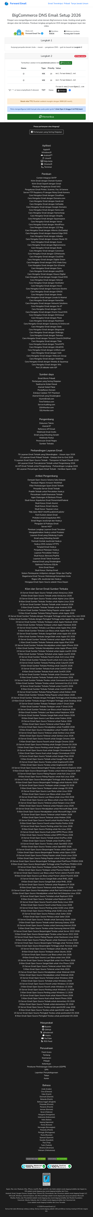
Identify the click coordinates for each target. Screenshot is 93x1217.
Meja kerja (46, 161)
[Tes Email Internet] (59, 1166)
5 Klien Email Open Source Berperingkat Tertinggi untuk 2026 (46, 946)
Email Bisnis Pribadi (46, 378)
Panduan (46, 174)
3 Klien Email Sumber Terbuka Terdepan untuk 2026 (46, 706)
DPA (47, 1069)
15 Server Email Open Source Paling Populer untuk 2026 (46, 773)
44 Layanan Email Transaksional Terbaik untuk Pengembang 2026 (46, 463)
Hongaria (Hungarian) (46, 1114)
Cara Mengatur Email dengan (46, 195)
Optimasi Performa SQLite (46, 564)
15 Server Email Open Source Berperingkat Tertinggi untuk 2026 (46, 779)
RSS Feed (46, 1041)
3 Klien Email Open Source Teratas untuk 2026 (46, 765)
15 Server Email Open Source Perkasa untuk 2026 (46, 913)
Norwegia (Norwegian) (46, 1127)
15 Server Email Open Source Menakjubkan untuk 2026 (46, 727)
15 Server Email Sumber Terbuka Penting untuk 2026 (46, 663)
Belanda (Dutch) (46, 1099)
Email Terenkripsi (55, 3)
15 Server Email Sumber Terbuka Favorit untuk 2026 (46, 657)
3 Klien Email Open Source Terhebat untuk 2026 (46, 981)
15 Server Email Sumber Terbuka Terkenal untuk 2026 (46, 639)
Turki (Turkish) (46, 1145)
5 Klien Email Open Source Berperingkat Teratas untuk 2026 (46, 770)
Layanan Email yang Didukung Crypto (46, 535)
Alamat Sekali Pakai (46, 387)
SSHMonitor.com (46, 407)
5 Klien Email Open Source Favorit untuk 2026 (46, 741)
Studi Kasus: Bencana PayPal (46, 555)
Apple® (46, 149)
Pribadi (67, 3)
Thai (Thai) (46, 1142)
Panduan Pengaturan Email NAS (46, 186)
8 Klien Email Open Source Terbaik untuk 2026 (46, 595)
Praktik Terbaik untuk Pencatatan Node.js (46, 491)
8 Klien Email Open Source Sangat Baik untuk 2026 (47, 881)
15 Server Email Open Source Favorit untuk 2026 (46, 738)
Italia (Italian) (46, 1120)
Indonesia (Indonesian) (46, 1117)
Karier (46, 1078)
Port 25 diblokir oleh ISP (46, 367)
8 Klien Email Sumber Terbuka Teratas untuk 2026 (46, 601)
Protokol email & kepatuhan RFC (46, 517)
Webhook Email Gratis (46, 432)
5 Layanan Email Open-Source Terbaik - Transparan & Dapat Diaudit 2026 (46, 460)
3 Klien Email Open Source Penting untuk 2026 (46, 747)
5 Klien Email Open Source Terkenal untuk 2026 (46, 969)
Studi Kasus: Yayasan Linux (46, 509)
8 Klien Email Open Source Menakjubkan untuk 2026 (47, 730)
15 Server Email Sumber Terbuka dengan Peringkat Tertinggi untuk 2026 (46, 616)
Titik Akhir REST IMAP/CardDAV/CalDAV (46, 512)
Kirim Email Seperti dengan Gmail (46, 183)
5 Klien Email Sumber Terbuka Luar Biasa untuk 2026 (46, 630)
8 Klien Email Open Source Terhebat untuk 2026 (46, 899)
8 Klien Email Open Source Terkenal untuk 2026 (46, 724)
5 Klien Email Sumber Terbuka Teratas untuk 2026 (46, 683)
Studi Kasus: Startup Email (46, 570)
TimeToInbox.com (46, 401)
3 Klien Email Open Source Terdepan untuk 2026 (46, 788)
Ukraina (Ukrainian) (46, 1148)
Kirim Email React (46, 567)
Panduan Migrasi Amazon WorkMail (46, 482)
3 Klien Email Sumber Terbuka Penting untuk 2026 (46, 665)
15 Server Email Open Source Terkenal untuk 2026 (46, 721)
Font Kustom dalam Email (46, 515)
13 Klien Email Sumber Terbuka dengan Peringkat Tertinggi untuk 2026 (46, 700)
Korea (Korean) (46, 1125)
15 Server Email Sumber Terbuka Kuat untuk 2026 (46, 668)
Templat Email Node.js (46, 547)
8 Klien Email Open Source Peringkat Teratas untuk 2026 (46, 1016)
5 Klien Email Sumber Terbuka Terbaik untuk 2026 (46, 677)
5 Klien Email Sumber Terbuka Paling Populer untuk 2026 (46, 613)
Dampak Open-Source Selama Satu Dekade (46, 480)
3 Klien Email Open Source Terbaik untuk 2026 (46, 759)
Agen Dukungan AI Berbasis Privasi (46, 497)
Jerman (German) (46, 1109)
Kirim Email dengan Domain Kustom (46, 180)
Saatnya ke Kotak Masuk (46, 384)
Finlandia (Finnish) (46, 1104)
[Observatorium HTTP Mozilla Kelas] (57, 1159)
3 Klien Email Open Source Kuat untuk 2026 (46, 753)
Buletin (46, 1026)
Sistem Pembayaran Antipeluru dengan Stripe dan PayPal (46, 573)
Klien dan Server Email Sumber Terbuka (46, 589)
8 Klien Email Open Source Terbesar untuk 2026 (46, 735)
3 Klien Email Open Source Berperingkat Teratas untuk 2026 (46, 934)
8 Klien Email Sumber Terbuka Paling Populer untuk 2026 (46, 695)
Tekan (46, 1075)
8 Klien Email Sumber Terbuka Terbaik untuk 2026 (46, 689)
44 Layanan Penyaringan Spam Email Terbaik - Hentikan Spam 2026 (46, 469)
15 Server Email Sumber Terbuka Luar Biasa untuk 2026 (46, 627)
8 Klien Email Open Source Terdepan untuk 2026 (46, 870)
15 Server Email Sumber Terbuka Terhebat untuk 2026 (46, 651)
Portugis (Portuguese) (46, 1132)
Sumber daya (46, 374)
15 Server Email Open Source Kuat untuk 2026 (46, 750)
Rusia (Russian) (46, 1135)
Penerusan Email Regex (46, 440)
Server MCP (46, 526)
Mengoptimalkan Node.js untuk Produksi (46, 532)
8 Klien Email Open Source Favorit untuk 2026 (46, 905)
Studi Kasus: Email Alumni (46, 503)
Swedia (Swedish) (46, 1140)
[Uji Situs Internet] (33, 1166)
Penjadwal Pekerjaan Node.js (46, 550)
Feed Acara (46, 1052)
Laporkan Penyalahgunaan (46, 1072)
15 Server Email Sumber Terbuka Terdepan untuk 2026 (46, 622)
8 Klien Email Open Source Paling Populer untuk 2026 (46, 776)
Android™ (46, 155)
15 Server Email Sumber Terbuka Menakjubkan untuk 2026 (46, 645)
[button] (69, 90)
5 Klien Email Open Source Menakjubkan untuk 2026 (46, 811)
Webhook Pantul (46, 437)
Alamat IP (46, 426)
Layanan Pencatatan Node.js (46, 552)
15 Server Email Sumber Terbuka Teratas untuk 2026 (46, 680)
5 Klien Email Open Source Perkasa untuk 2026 (46, 916)
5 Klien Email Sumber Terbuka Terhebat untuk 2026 (46, 654)
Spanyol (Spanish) (46, 1137)
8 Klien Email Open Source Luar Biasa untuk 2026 (46, 718)
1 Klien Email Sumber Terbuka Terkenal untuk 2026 (46, 642)
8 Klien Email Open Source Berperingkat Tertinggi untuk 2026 (46, 782)
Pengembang (46, 419)
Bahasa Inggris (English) (46, 1102)
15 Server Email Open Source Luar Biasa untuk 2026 (46, 791)
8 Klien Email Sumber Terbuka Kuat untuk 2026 (46, 671)
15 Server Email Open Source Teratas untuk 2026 (46, 598)
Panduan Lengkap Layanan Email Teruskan (46, 529)
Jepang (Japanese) (46, 1122)
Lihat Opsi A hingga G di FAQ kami (69, 109)
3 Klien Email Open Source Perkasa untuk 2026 (46, 835)
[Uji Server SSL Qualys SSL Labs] (36, 1159)
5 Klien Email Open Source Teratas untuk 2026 (46, 928)
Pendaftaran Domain (46, 390)
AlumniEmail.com (46, 398)
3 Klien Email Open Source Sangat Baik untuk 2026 (46, 963)
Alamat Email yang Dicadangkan (46, 396)
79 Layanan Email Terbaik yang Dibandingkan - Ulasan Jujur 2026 (46, 454)
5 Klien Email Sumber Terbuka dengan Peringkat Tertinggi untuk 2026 (46, 619)
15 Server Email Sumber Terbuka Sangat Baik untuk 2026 (46, 633)
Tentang (46, 1055)
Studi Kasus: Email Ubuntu (46, 506)
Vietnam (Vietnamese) (46, 1150)
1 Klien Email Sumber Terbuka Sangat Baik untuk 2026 (46, 636)
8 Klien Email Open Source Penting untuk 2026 (46, 829)
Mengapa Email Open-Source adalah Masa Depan (46, 582)
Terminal (46, 167)
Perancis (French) (46, 1107)
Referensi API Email (46, 429)
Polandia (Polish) (46, 1130)
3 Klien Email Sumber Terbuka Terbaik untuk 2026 (46, 607)
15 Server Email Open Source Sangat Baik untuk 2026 (46, 878)
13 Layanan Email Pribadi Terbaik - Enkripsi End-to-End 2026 (46, 457)
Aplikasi (46, 145)
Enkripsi (62, 90)
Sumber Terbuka (46, 443)
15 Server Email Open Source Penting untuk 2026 (46, 744)
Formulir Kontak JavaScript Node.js (46, 541)
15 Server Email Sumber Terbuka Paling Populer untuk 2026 (46, 610)
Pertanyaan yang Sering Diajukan (46, 132)
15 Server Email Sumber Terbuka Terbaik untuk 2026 (46, 604)
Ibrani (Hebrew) (46, 1112)
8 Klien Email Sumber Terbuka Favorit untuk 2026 (46, 660)
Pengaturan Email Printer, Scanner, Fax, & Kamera (46, 189)
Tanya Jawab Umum (79, 3)
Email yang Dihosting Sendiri (46, 435)
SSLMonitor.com (46, 410)
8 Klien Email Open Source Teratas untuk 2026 (46, 846)
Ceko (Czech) (46, 1094)
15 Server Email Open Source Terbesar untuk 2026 (46, 733)
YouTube (46, 1038)
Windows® (47, 152)
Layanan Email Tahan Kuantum (46, 558)
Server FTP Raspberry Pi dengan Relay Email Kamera (46, 192)
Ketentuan (46, 1063)
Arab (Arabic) (46, 1089)
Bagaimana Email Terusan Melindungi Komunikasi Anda (46, 576)
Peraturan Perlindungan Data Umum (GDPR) (46, 1066)
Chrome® (46, 164)
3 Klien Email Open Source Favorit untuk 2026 (46, 986)
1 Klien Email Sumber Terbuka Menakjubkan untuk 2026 (46, 648)
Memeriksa (66, 63)
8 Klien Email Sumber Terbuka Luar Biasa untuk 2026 (46, 712)
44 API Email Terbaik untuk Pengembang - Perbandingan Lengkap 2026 (46, 466)
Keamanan (46, 1058)
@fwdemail (46, 1032)
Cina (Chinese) (46, 1091)
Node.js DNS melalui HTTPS (46, 544)
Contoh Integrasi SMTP (46, 178)
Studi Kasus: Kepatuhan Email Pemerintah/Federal (46, 500)
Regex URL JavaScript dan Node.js (46, 579)
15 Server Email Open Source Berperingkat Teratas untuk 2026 (46, 768)
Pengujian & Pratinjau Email (46, 523)
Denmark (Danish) (46, 1097)
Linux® (46, 158)
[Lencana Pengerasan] (46, 1179)
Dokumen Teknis (46, 423)
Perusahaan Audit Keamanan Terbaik (46, 494)
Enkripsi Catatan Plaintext (46, 393)
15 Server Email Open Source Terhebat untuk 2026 (46, 896)
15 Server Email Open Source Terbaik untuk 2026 (46, 592)
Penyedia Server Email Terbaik (46, 488)
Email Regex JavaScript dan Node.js (46, 520)
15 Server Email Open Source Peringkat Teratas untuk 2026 (46, 1013)
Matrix (46, 1035)
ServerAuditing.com (46, 404)
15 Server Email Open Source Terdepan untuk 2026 (46, 785)
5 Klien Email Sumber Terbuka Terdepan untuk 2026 (46, 625)
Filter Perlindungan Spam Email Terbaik (46, 485)
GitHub (46, 1029)
